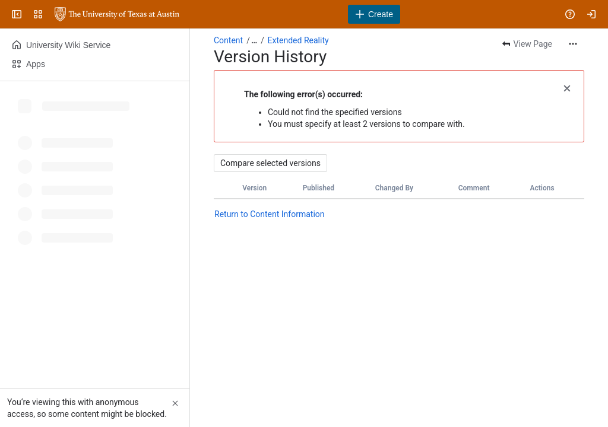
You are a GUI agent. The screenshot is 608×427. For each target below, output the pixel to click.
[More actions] (573, 44)
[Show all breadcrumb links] (254, 40)
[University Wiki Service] (117, 14)
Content (228, 40)
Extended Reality (298, 40)
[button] (567, 87)
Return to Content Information (269, 214)
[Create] (374, 14)
